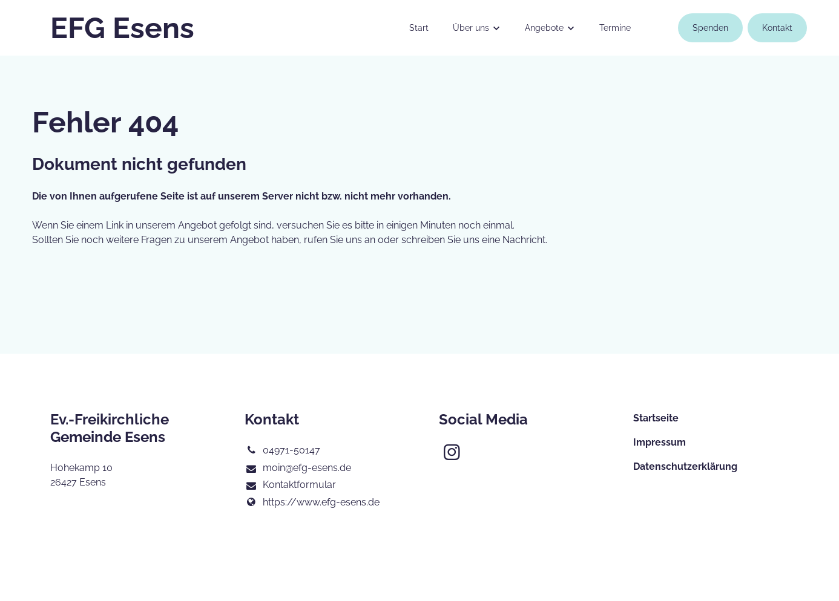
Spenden (710, 28)
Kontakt (777, 28)
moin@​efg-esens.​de (298, 468)
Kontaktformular (290, 485)
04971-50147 (282, 450)
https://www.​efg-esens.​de (312, 502)
